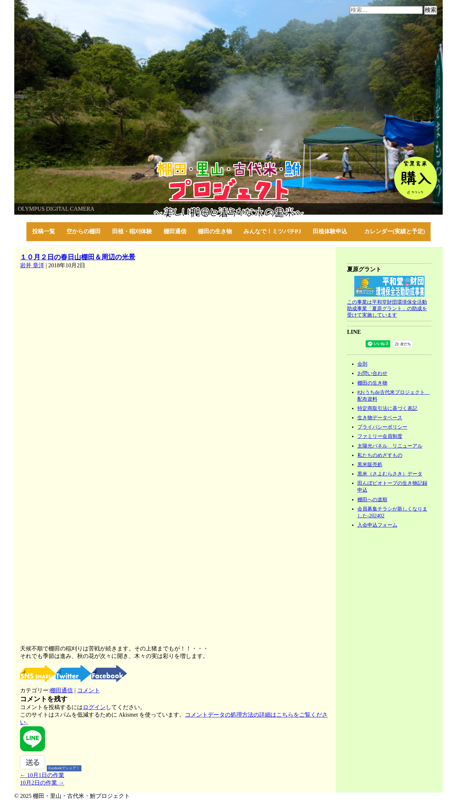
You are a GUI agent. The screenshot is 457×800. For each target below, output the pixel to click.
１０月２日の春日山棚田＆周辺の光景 (77, 257)
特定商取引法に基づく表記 (387, 408)
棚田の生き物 (215, 231)
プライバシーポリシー (382, 427)
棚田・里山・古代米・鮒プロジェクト (62, 164)
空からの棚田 (83, 231)
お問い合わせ (372, 373)
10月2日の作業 (42, 783)
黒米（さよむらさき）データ (389, 474)
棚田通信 (175, 231)
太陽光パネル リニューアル (389, 446)
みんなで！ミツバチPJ (272, 231)
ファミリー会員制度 (379, 436)
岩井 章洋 (32, 265)
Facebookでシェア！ (64, 768)
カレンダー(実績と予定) (394, 231)
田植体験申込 (333, 231)
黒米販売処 (369, 464)
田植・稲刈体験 (132, 231)
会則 (362, 364)
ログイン (94, 707)
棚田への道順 (372, 499)
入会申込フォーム (377, 525)
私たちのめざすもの (379, 455)
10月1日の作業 (42, 775)
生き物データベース (379, 417)
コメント (88, 690)
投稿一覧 (43, 231)
